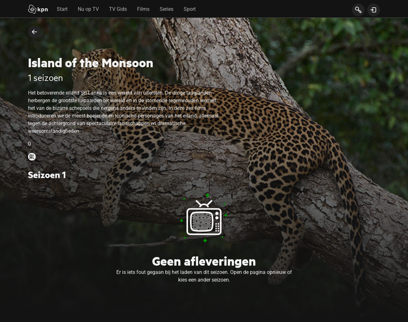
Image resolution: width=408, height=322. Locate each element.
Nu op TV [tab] (88, 9)
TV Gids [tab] (118, 9)
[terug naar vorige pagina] (34, 31)
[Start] (38, 10)
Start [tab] (62, 9)
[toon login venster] (373, 10)
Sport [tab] (190, 9)
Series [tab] (166, 9)
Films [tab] (143, 9)
